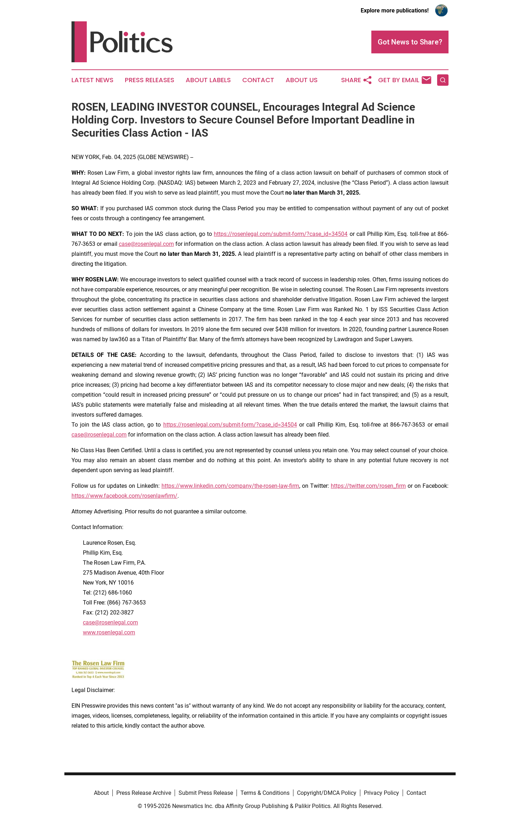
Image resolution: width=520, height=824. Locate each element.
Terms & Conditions (265, 792)
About (101, 792)
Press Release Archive (143, 792)
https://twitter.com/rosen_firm (368, 485)
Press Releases (149, 80)
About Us (302, 80)
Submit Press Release (206, 792)
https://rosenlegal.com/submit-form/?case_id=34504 (280, 234)
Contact (258, 80)
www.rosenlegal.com (109, 632)
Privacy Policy (381, 792)
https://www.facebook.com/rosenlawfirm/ (124, 495)
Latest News (92, 80)
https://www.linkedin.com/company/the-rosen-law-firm (230, 485)
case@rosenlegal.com (146, 244)
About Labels (208, 80)
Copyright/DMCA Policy (326, 792)
